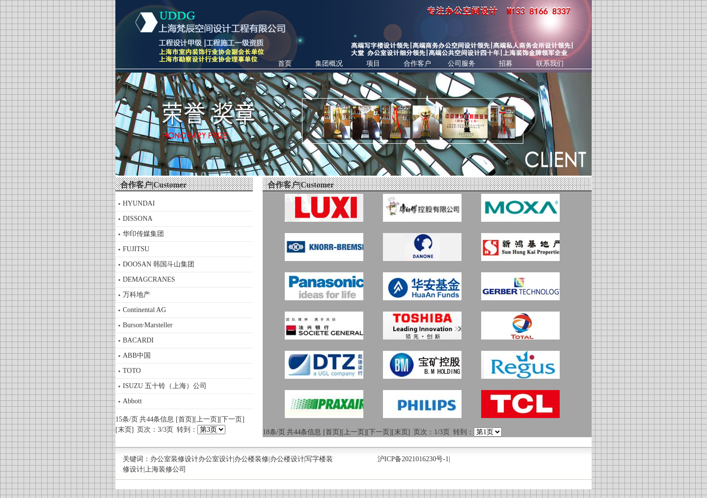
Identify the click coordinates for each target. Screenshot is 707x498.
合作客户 (417, 63)
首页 (285, 63)
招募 (506, 63)
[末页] (124, 429)
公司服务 (461, 63)
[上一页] (206, 419)
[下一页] (232, 419)
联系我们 (550, 63)
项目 (373, 63)
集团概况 (329, 63)
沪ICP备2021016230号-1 (413, 459)
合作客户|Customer (153, 185)
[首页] (185, 419)
